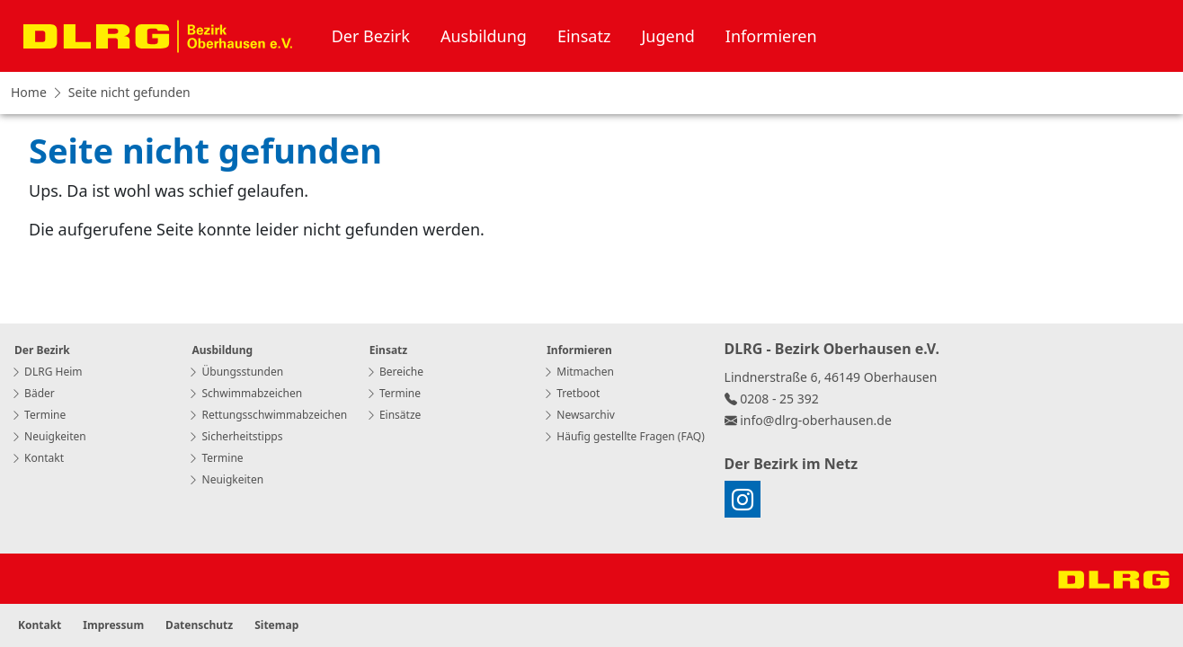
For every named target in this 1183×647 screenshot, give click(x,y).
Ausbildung (483, 36)
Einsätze (394, 414)
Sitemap (276, 625)
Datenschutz (199, 625)
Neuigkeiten (48, 436)
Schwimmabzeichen (245, 393)
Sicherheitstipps (235, 436)
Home (29, 92)
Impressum (113, 625)
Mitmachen (578, 371)
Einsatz (583, 36)
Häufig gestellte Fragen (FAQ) (624, 436)
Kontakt (37, 457)
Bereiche (394, 371)
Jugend (667, 36)
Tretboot (571, 393)
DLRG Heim (46, 371)
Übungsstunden (235, 371)
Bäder (33, 393)
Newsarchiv (579, 414)
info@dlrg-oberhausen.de (816, 420)
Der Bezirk (371, 36)
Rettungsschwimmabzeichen (267, 414)
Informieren (771, 36)
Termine (38, 414)
